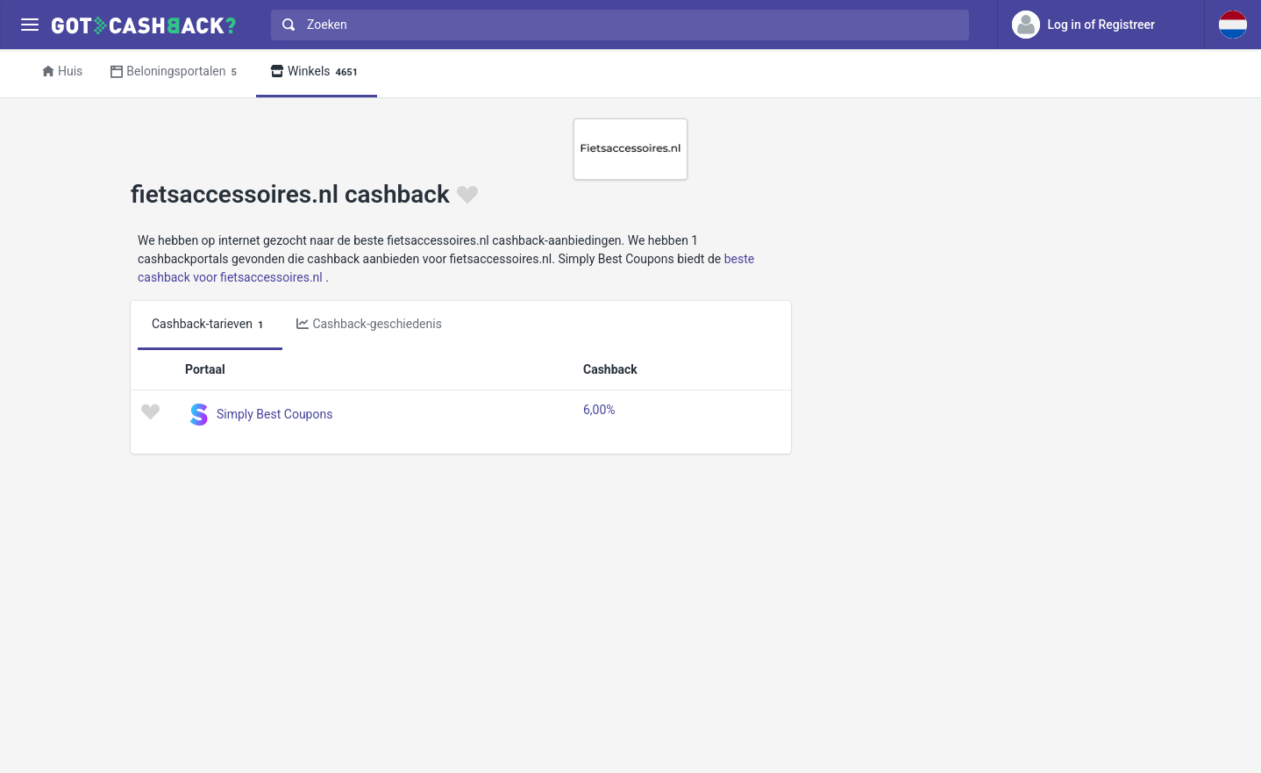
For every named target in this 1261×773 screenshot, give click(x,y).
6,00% (599, 410)
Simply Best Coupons (274, 414)
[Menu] (29, 25)
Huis (62, 71)
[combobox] (616, 25)
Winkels (316, 72)
